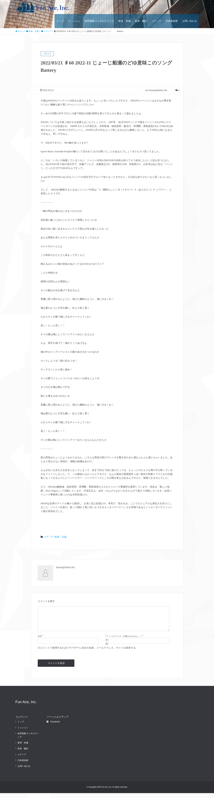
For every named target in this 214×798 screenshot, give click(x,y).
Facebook (53, 726)
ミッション (74, 21)
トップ (60, 21)
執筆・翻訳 (141, 21)
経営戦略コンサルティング (99, 21)
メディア (156, 21)
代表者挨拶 (172, 21)
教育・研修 (124, 21)
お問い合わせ (189, 21)
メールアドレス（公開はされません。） (124, 641)
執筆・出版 (61, 537)
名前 (39, 641)
